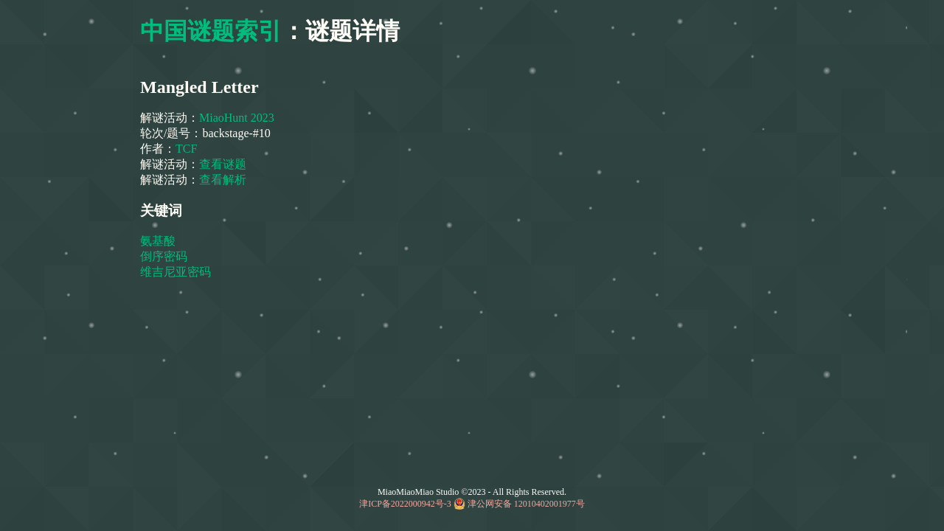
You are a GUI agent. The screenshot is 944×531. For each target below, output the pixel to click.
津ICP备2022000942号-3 (405, 504)
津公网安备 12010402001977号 (526, 504)
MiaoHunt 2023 (236, 117)
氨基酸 (159, 241)
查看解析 (222, 179)
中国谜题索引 (211, 31)
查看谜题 (222, 164)
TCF (188, 148)
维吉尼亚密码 (177, 272)
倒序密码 (165, 256)
